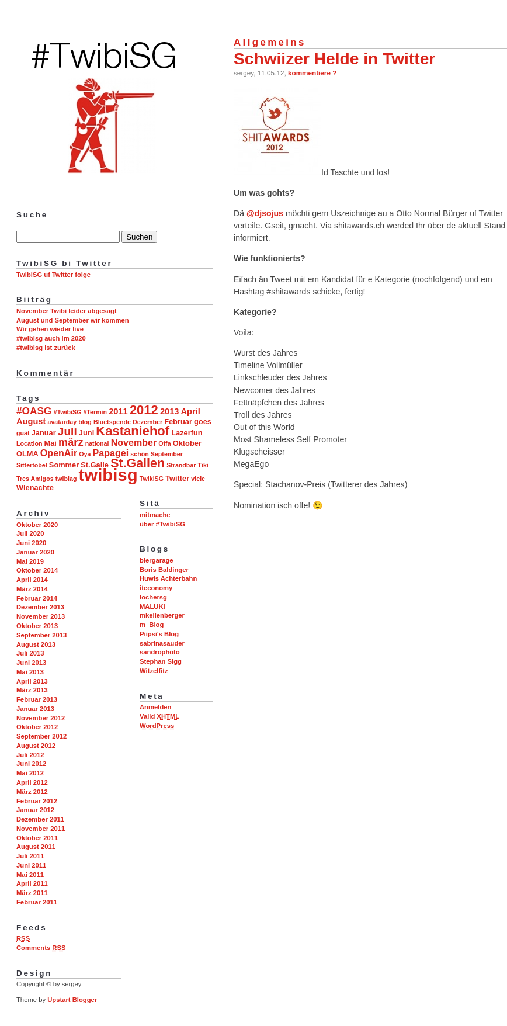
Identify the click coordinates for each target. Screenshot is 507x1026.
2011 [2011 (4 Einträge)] (118, 411)
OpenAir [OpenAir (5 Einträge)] (58, 453)
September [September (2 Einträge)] (167, 453)
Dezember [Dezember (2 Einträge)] (147, 421)
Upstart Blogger (72, 999)
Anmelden (155, 706)
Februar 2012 (36, 801)
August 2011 (35, 846)
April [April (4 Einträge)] (190, 411)
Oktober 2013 (37, 625)
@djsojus (264, 213)
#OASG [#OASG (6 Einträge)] (34, 411)
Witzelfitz (154, 670)
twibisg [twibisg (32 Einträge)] (108, 474)
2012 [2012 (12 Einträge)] (144, 410)
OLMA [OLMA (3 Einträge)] (27, 453)
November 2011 (40, 828)
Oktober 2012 (37, 726)
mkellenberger (162, 615)
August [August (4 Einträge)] (31, 421)
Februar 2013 (36, 699)
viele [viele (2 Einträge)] (198, 478)
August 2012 (35, 745)
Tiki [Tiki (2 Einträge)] (203, 465)
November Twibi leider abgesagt (66, 310)
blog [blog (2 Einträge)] (85, 421)
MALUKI (152, 606)
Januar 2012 (35, 809)
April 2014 (32, 579)
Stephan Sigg (161, 661)
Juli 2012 (30, 754)
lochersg (153, 597)
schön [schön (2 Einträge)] (139, 453)
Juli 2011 (30, 855)
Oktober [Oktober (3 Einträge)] (187, 443)
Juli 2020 (30, 533)
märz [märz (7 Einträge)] (70, 442)
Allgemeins (270, 42)
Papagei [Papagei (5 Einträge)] (111, 453)
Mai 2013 (30, 671)
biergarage (156, 560)
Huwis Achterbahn (168, 578)
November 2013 (40, 616)
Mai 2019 (30, 561)
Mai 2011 (30, 874)
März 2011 (32, 892)
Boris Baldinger (164, 569)
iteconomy (156, 587)
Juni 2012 (31, 763)
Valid (159, 716)
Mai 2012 (30, 773)
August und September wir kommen (72, 320)
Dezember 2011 (40, 819)
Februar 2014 (36, 598)
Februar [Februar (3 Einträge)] (178, 421)
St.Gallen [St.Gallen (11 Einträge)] (137, 463)
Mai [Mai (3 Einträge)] (50, 443)
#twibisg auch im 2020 (51, 338)
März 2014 (32, 588)
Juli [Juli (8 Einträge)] (67, 431)
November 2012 (40, 718)
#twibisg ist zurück (45, 347)
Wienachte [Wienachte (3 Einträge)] (35, 487)
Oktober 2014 (37, 570)
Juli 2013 (30, 653)
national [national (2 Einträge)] (97, 443)
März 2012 (32, 791)
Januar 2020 (35, 552)
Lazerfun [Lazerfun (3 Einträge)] (186, 432)
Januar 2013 (35, 708)
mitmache (155, 514)
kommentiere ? (312, 73)
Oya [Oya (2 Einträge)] (85, 453)
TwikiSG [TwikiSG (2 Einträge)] (152, 478)
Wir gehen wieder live (50, 328)
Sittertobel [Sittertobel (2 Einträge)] (31, 465)
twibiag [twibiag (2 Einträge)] (66, 478)
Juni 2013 (31, 662)
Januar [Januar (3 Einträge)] (44, 432)
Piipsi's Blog (159, 633)
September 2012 (41, 736)
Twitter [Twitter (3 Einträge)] (177, 478)
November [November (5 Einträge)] (134, 442)
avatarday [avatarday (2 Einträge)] (62, 421)
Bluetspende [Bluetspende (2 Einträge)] (112, 421)
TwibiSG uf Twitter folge (53, 274)
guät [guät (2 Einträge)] (23, 432)
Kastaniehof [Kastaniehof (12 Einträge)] (132, 431)
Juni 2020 (31, 542)
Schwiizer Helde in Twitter (334, 59)
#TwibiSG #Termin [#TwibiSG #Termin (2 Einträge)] (80, 411)
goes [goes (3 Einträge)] (202, 421)
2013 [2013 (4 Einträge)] (169, 411)
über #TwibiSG (162, 524)
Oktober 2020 (37, 524)
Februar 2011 (36, 902)
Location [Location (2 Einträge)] (29, 443)
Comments (40, 947)
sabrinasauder (162, 643)
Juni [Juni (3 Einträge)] (86, 432)
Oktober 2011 (37, 837)
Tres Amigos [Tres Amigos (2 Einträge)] (35, 478)
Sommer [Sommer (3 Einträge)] (64, 464)
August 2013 (35, 644)
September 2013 (41, 635)
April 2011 (32, 883)
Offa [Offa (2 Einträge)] (164, 443)
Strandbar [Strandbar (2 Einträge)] (181, 465)
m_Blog (152, 624)
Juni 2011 (31, 865)
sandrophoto (160, 652)
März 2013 (32, 690)
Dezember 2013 (40, 607)
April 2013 (32, 681)
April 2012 (32, 782)
